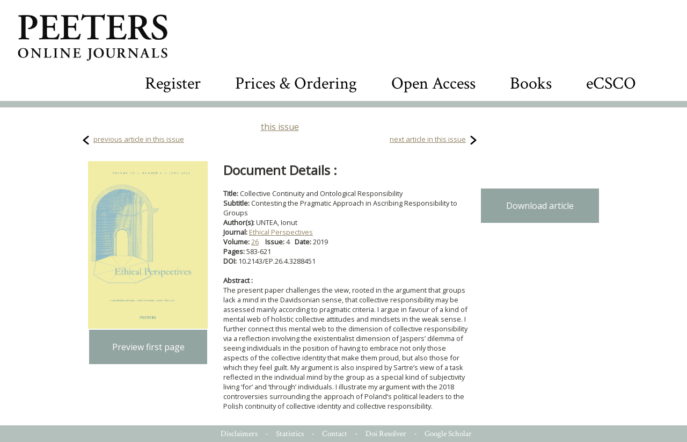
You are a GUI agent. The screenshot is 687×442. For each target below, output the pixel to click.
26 (255, 242)
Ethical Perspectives (281, 232)
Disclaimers (239, 434)
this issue (280, 127)
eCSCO (611, 84)
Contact (334, 434)
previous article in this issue (138, 139)
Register (173, 84)
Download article (540, 206)
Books (531, 84)
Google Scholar (448, 434)
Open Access (433, 84)
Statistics (290, 434)
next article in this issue (428, 139)
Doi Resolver (386, 434)
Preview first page (148, 347)
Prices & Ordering (296, 84)
